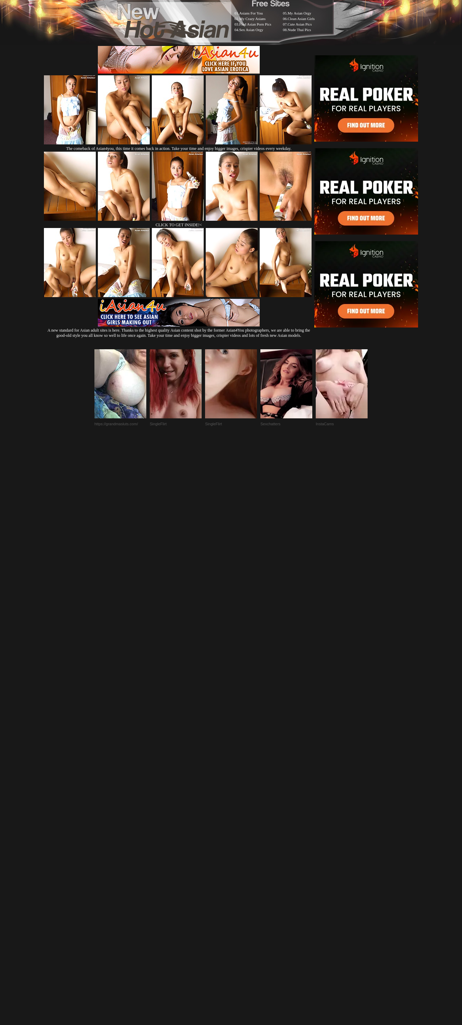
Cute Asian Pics (300, 24)
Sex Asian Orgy (251, 30)
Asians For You (251, 13)
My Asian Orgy (299, 13)
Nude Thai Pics (299, 30)
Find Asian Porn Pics (255, 24)
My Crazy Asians (252, 19)
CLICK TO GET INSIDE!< (179, 224)
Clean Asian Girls (301, 19)
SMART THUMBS (243, 852)
